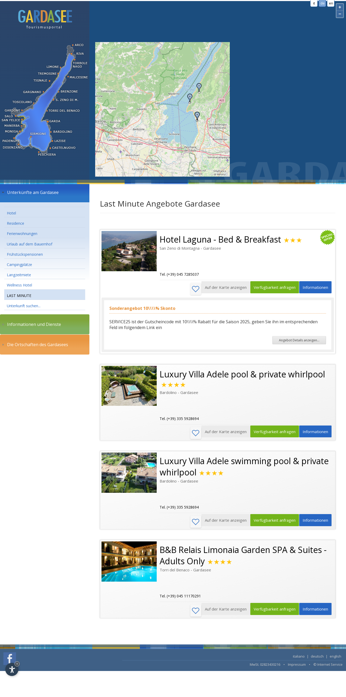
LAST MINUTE (19, 295)
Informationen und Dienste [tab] (31, 324)
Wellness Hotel (19, 285)
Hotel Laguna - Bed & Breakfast (220, 239)
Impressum (297, 666)
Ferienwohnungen (22, 233)
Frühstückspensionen (25, 254)
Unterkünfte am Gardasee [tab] (30, 192)
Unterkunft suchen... (23, 305)
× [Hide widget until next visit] (17, 664)
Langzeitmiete (19, 274)
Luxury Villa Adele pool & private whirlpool (242, 374)
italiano (299, 658)
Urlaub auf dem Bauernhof (29, 244)
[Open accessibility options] (11, 669)
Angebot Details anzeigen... (299, 341)
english (335, 658)
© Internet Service (328, 666)
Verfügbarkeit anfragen (271, 289)
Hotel (11, 213)
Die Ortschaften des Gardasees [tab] (34, 344)
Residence (15, 223)
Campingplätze (19, 264)
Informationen (314, 289)
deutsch (317, 658)
